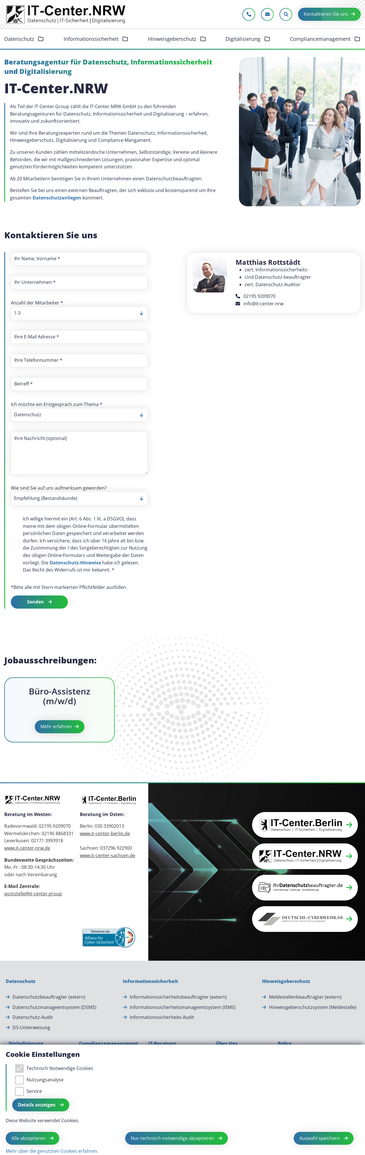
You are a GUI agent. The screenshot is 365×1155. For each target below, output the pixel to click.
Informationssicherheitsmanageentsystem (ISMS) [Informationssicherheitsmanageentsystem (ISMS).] (183, 1007)
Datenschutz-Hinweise (75, 563)
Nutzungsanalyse (45, 1080)
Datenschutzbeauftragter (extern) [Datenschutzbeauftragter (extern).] (49, 997)
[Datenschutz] (20, 981)
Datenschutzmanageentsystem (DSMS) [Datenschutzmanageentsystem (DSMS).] (54, 1007)
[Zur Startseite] (66, 14)
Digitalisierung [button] (244, 38)
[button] (305, 825)
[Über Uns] (227, 1043)
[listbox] (79, 313)
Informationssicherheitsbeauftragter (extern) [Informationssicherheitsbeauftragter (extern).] (178, 997)
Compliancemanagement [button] (321, 38)
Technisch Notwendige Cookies (60, 1068)
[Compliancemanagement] (108, 1043)
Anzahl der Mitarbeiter (37, 303)
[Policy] (285, 1043)
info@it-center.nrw (259, 303)
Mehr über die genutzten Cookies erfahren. (52, 1151)
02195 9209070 (255, 296)
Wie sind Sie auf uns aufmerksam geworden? (59, 488)
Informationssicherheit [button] (92, 38)
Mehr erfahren (56, 726)
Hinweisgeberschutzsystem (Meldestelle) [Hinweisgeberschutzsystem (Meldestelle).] (312, 1007)
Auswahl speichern (320, 1138)
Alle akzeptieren (29, 1138)
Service (34, 1091)
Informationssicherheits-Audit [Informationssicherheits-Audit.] (162, 1017)
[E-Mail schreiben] (267, 14)
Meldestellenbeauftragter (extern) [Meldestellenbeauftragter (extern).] (305, 997)
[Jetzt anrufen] (248, 14)
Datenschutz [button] (19, 38)
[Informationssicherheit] (150, 981)
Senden (36, 602)
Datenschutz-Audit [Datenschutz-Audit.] (33, 1017)
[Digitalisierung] (26, 1043)
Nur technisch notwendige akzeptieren (173, 1138)
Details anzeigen (37, 1105)
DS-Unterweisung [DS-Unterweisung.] (31, 1027)
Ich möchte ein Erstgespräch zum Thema (56, 404)
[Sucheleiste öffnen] (285, 14)
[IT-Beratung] (162, 1043)
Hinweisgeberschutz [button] (173, 38)
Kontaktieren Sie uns (326, 14)
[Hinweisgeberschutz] (286, 981)
